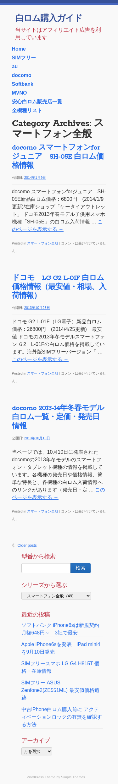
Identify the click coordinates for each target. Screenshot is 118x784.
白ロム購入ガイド (48, 19)
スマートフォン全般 (42, 243)
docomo (21, 75)
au (15, 66)
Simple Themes (73, 777)
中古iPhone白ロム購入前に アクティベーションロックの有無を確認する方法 (61, 717)
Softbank (22, 84)
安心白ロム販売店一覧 (37, 101)
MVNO (19, 93)
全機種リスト (27, 110)
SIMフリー (24, 57)
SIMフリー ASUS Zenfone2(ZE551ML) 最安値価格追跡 (60, 690)
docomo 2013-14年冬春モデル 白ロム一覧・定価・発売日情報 (61, 417)
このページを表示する (40, 359)
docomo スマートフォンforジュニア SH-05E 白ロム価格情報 (58, 156)
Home (19, 49)
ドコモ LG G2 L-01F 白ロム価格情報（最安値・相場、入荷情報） (59, 287)
